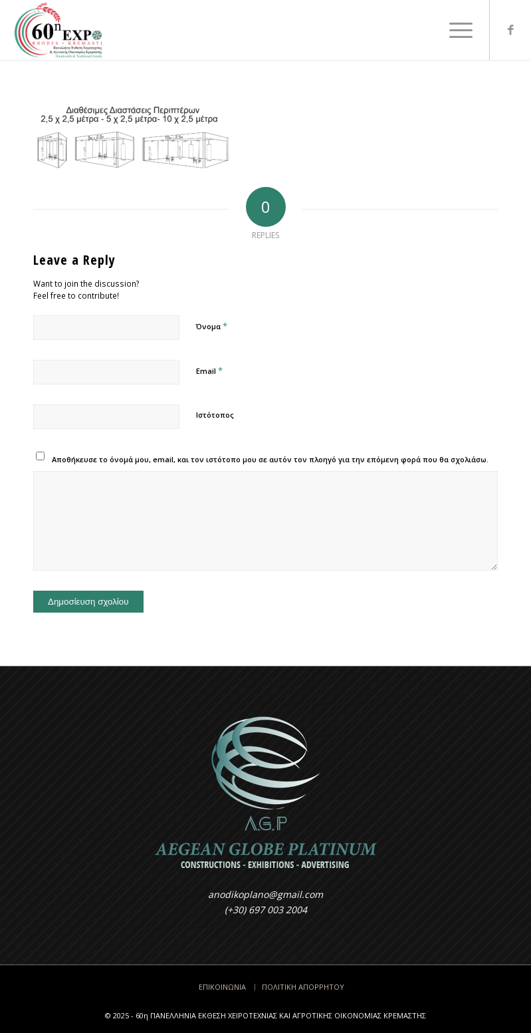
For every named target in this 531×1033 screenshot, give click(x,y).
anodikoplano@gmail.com (265, 894)
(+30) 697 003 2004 (266, 909)
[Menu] (454, 30)
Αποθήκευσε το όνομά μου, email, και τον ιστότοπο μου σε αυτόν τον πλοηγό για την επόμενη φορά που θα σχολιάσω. (270, 459)
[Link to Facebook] (510, 30)
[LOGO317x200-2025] (58, 30)
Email (209, 370)
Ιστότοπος (215, 415)
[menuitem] (454, 30)
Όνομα (211, 326)
